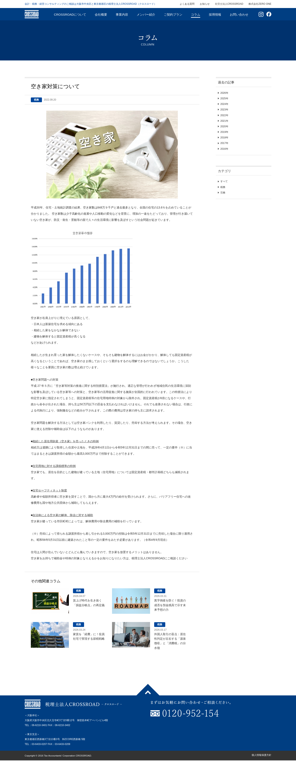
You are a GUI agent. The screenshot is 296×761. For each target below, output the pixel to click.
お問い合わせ (239, 14)
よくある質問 (187, 3)
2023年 (224, 109)
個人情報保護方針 (261, 755)
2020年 (224, 126)
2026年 (224, 93)
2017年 (224, 143)
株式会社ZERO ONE (260, 3)
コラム (195, 14)
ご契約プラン (173, 14)
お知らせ (205, 3)
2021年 (224, 120)
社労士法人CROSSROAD (229, 3)
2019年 (224, 132)
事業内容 (122, 14)
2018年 (224, 137)
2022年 (224, 115)
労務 (222, 192)
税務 (222, 187)
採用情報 (215, 14)
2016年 (224, 148)
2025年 (224, 98)
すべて (224, 181)
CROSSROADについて (70, 14)
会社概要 (101, 14)
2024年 (224, 104)
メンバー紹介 (146, 14)
